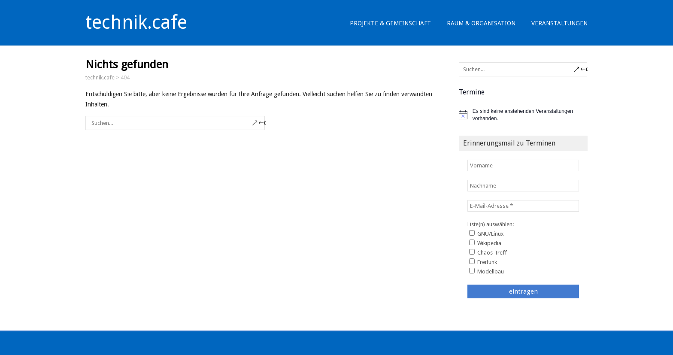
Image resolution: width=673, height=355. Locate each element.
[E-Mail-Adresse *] (523, 206)
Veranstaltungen (559, 23)
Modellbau (486, 271)
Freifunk (483, 261)
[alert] (523, 115)
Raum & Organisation (481, 23)
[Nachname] (523, 185)
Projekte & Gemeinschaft (390, 23)
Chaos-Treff (488, 252)
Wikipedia (485, 243)
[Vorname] (523, 165)
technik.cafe (136, 22)
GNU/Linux (486, 233)
